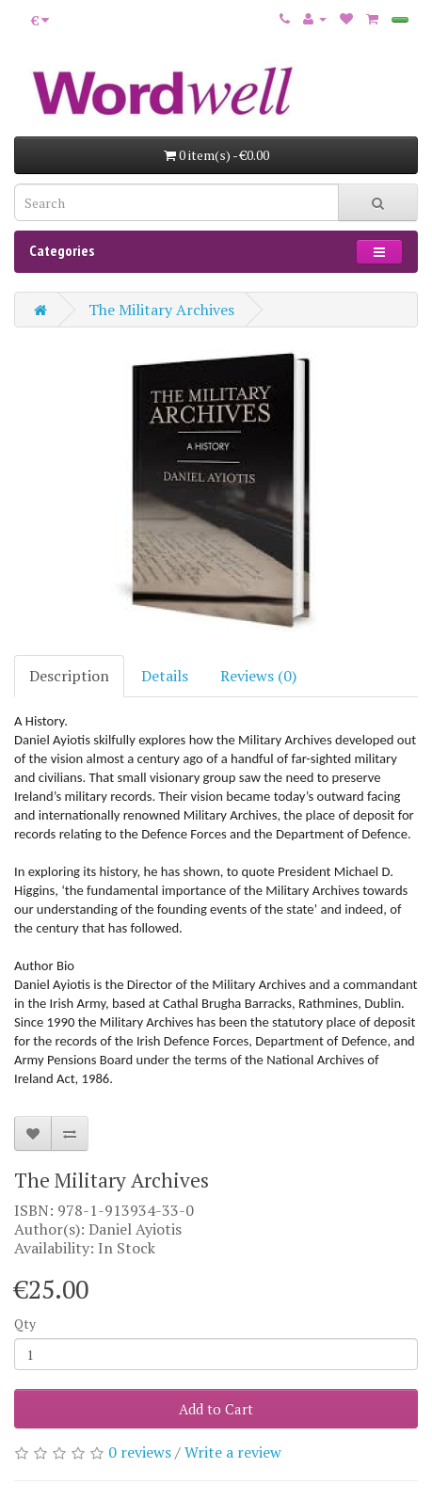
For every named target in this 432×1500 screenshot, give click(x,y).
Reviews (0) (258, 675)
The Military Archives (161, 309)
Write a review (232, 1452)
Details (164, 675)
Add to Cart (216, 1408)
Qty (25, 1323)
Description (69, 675)
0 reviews (139, 1452)
